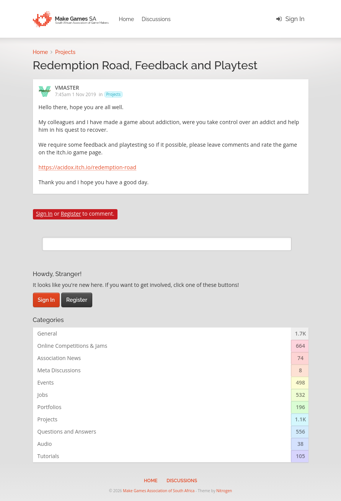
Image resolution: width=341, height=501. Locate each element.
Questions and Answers (67, 431)
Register (71, 213)
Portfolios (50, 407)
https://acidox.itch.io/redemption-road (88, 168)
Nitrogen (224, 490)
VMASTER (67, 88)
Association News (59, 358)
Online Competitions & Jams (73, 345)
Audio (45, 443)
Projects (113, 94)
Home (126, 19)
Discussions (156, 19)
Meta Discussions (59, 370)
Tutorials (48, 456)
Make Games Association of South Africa (158, 490)
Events (46, 382)
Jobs (43, 394)
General (47, 333)
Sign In (295, 19)
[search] (167, 244)
